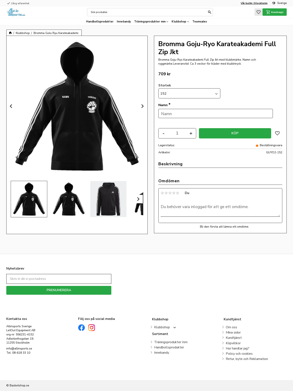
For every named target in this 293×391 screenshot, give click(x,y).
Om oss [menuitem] (231, 327)
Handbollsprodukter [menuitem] (99, 21)
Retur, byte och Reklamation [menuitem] (247, 359)
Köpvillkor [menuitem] (233, 343)
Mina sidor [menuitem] (233, 332)
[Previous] (11, 106)
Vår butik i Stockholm (254, 3)
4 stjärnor (174, 193)
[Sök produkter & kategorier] (149, 12)
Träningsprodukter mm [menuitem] (150, 21)
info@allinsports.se (19, 349)
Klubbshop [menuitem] (179, 21)
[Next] (142, 106)
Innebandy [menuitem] (124, 21)
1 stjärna (162, 193)
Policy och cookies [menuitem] (239, 353)
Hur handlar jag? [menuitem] (237, 348)
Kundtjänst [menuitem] (234, 337)
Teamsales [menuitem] (199, 21)
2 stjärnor (166, 193)
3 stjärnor (170, 193)
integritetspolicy (74, 297)
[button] (259, 12)
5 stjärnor (178, 193)
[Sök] (209, 12)
